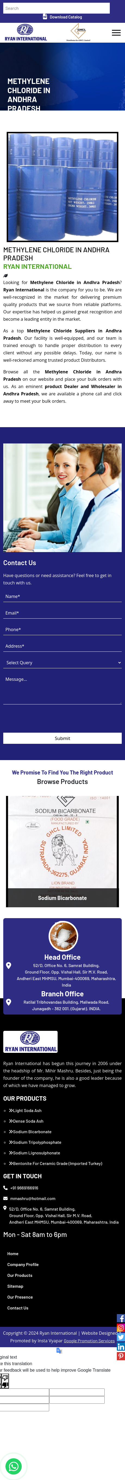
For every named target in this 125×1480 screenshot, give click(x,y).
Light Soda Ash (25, 1110)
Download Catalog (62, 16)
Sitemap (15, 1286)
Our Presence (20, 1296)
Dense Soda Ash (26, 1120)
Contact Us (17, 1307)
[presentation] (44, 722)
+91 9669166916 (20, 1187)
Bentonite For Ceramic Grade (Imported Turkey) (55, 1163)
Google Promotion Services (89, 1340)
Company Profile (23, 1264)
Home (12, 1253)
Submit (62, 738)
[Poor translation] (5, 1381)
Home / (13, 121)
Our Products (19, 1275)
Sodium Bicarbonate (30, 1131)
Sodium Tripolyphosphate (35, 1142)
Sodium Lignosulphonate (34, 1152)
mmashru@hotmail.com (29, 1198)
